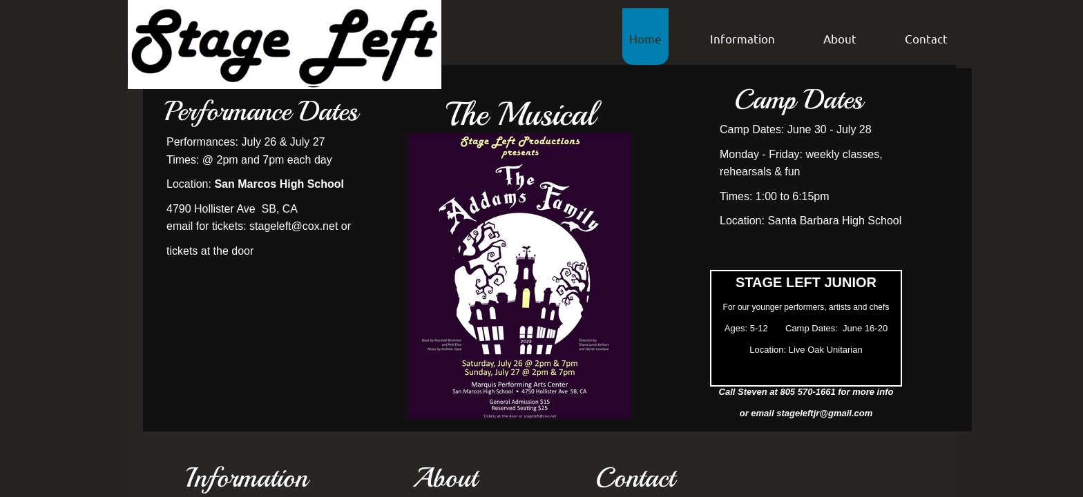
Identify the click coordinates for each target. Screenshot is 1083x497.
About (839, 38)
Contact (926, 38)
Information (742, 38)
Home (645, 38)
